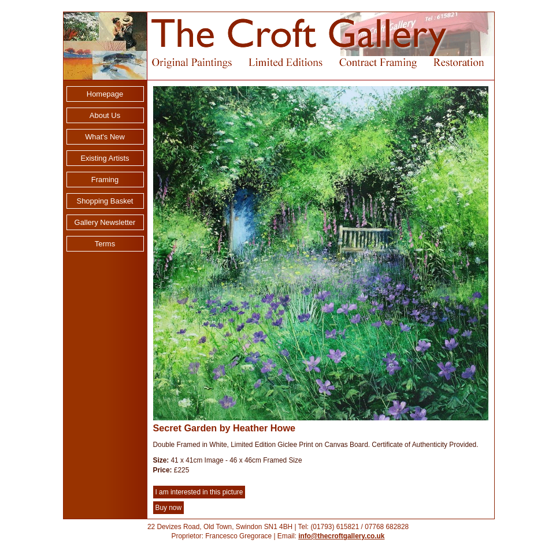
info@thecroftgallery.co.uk (341, 536)
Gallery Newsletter (105, 222)
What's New (105, 136)
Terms (105, 243)
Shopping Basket (105, 201)
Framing (105, 179)
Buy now (168, 508)
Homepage (105, 94)
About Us (105, 115)
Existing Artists (104, 158)
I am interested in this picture (199, 492)
